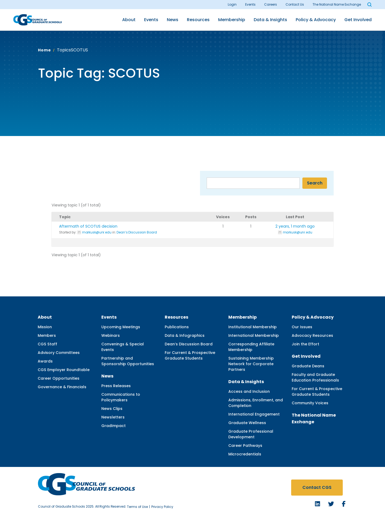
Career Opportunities (58, 378)
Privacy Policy (162, 506)
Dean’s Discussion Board (137, 232)
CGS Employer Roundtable (64, 369)
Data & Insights (270, 20)
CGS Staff (47, 344)
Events (250, 4)
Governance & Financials (62, 387)
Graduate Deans (308, 366)
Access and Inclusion (249, 391)
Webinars (110, 335)
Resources (198, 20)
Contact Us (295, 4)
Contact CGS (317, 487)
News (172, 20)
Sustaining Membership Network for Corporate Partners (251, 364)
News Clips (111, 408)
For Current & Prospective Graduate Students (190, 355)
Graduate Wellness (247, 422)
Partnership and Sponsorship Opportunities (127, 361)
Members (47, 335)
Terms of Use (137, 506)
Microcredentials (244, 454)
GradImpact (113, 425)
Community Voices (310, 403)
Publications (177, 327)
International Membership (253, 335)
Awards (45, 361)
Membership (231, 20)
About (129, 20)
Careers (270, 4)
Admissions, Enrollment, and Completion (255, 402)
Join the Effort (305, 344)
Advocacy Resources (312, 335)
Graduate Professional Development (250, 434)
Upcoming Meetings (120, 327)
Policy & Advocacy (316, 20)
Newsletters (113, 417)
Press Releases (116, 385)
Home (44, 50)
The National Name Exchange (337, 4)
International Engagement (254, 414)
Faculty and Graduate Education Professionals (315, 377)
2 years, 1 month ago (295, 226)
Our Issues (302, 327)
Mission (45, 327)
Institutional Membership (252, 327)
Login (232, 4)
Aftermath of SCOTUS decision (88, 226)
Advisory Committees (59, 352)
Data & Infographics (185, 335)
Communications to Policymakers (120, 397)
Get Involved (358, 20)
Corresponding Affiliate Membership (251, 346)
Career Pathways (245, 445)
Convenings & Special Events (122, 346)
